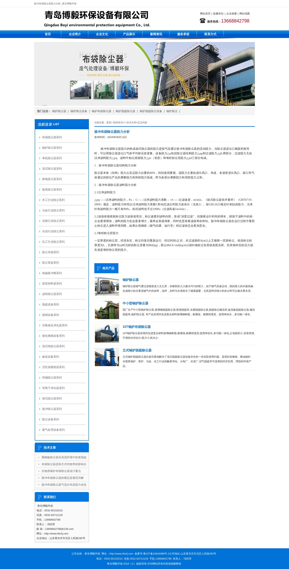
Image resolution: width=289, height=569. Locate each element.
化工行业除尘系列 (53, 241)
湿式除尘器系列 (52, 168)
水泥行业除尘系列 (53, 231)
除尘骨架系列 (50, 262)
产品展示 (129, 34)
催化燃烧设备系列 (53, 335)
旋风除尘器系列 (52, 189)
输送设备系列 (50, 356)
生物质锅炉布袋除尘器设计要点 (61, 471)
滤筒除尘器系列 (52, 294)
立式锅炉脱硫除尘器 (137, 350)
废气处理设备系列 (53, 429)
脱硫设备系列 (50, 304)
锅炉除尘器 (59, 111)
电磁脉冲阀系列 (52, 273)
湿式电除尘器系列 (53, 346)
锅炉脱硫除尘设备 (151, 111)
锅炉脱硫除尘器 (125, 111)
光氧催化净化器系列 (54, 325)
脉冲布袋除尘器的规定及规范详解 (63, 477)
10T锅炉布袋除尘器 (137, 327)
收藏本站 (218, 13)
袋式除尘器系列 (52, 398)
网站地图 (244, 13)
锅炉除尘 (172, 111)
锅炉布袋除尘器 (101, 111)
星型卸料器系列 (52, 283)
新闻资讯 (156, 34)
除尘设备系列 (50, 419)
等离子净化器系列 (53, 388)
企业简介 (75, 34)
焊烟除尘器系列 (52, 377)
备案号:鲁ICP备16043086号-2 (152, 553)
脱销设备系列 (50, 314)
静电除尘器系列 (52, 179)
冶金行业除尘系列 (53, 210)
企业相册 (231, 13)
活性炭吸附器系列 (53, 367)
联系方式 (210, 34)
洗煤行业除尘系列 (53, 220)
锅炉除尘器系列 (52, 147)
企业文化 (102, 34)
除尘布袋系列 (50, 252)
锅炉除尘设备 (78, 111)
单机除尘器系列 (52, 158)
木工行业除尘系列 (53, 200)
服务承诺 (183, 34)
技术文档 (131, 122)
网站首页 (205, 13)
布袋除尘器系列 (52, 137)
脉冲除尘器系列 (52, 408)
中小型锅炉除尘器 (135, 303)
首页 (48, 34)
